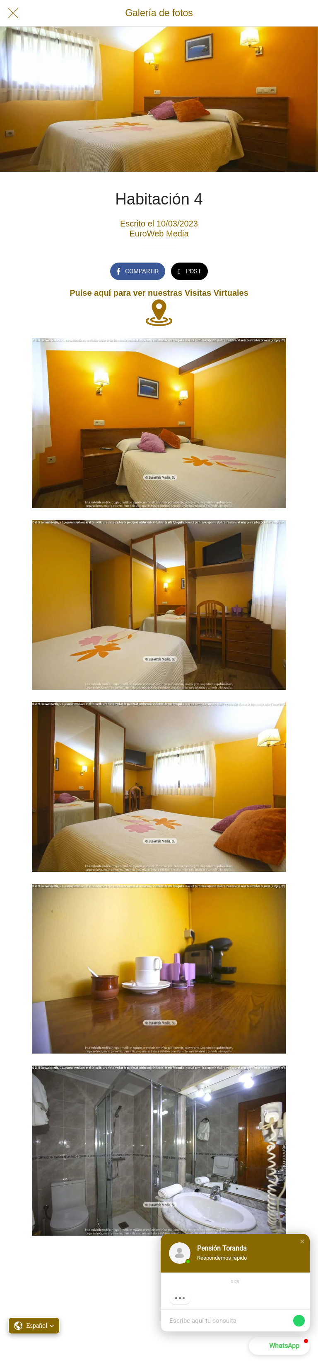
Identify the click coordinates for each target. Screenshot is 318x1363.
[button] (302, 1241)
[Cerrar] (13, 13)
